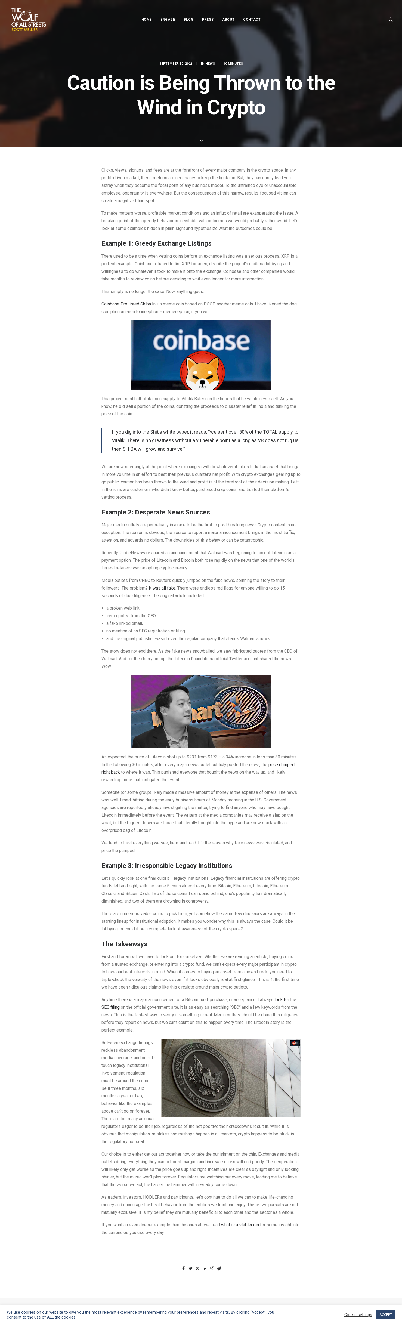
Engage (167, 19)
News (210, 64)
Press (208, 19)
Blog (188, 19)
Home (146, 19)
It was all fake (162, 588)
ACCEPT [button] (385, 1315)
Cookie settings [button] (358, 1314)
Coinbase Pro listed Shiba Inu (129, 304)
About (228, 19)
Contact (252, 19)
